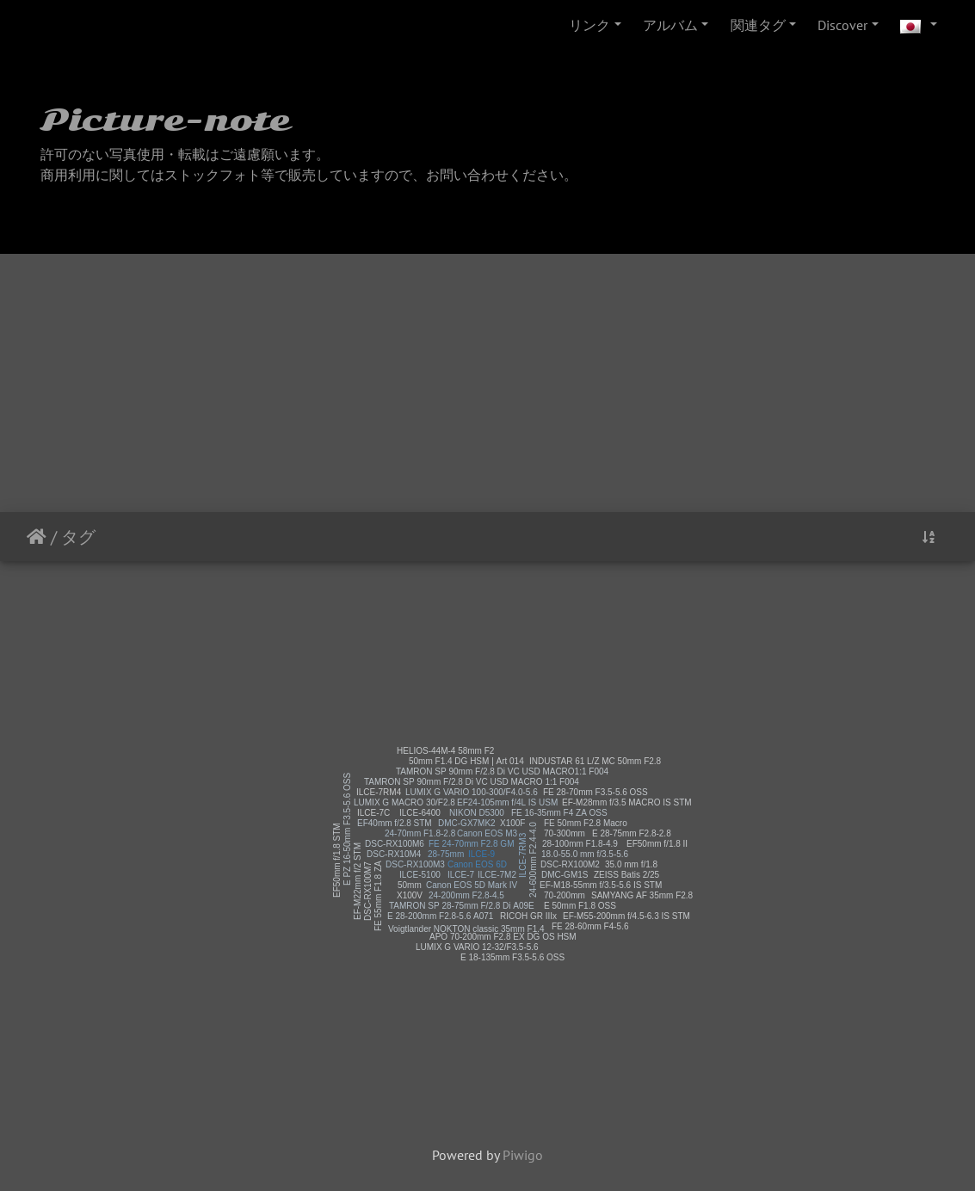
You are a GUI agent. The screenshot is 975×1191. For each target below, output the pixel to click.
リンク (589, 25)
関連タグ (758, 25)
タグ (78, 537)
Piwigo (523, 1154)
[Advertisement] (487, 382)
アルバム (670, 25)
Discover (842, 25)
